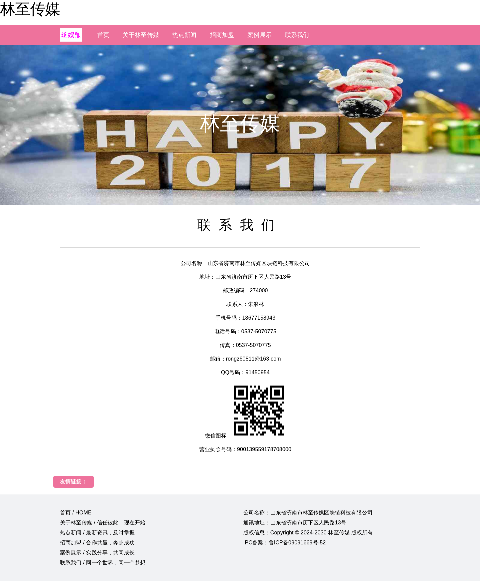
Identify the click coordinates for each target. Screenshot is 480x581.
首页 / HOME (76, 512)
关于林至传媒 (141, 35)
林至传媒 (30, 9)
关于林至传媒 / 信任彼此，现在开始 (102, 522)
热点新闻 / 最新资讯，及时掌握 (97, 532)
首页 (103, 35)
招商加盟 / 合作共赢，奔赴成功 (97, 542)
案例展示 (259, 35)
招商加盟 (222, 35)
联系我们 (297, 35)
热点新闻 (184, 35)
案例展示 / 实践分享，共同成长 (97, 552)
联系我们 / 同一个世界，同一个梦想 (102, 562)
